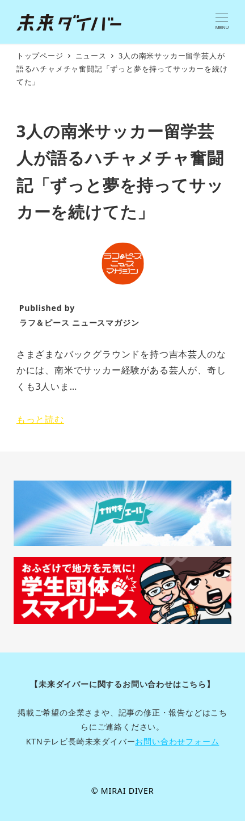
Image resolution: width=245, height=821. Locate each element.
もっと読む (40, 419)
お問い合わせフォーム (177, 741)
